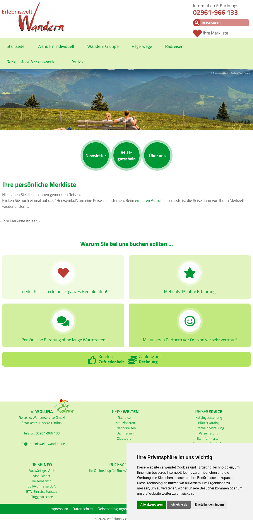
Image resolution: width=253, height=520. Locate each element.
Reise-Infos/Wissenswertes (32, 61)
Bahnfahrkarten (209, 438)
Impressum (59, 509)
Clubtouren (125, 438)
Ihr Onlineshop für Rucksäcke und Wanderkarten (125, 470)
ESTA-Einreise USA (41, 486)
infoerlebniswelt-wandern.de (42, 443)
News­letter (95, 155)
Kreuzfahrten (125, 422)
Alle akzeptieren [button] (151, 504)
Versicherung (208, 433)
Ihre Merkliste (215, 32)
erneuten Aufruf (148, 200)
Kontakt (77, 61)
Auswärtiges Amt (42, 470)
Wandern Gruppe (103, 46)
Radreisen (174, 46)
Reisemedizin (41, 481)
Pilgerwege (142, 46)
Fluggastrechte (42, 496)
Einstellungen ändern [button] (209, 504)
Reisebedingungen (113, 509)
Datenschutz (82, 509)
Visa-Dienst (41, 475)
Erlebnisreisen (125, 428)
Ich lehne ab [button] (179, 504)
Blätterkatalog (208, 422)
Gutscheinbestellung (208, 428)
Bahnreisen (125, 433)
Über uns (157, 155)
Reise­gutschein (126, 155)
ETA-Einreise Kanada (41, 491)
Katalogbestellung (208, 417)
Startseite (15, 46)
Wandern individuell (56, 46)
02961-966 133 (215, 12)
